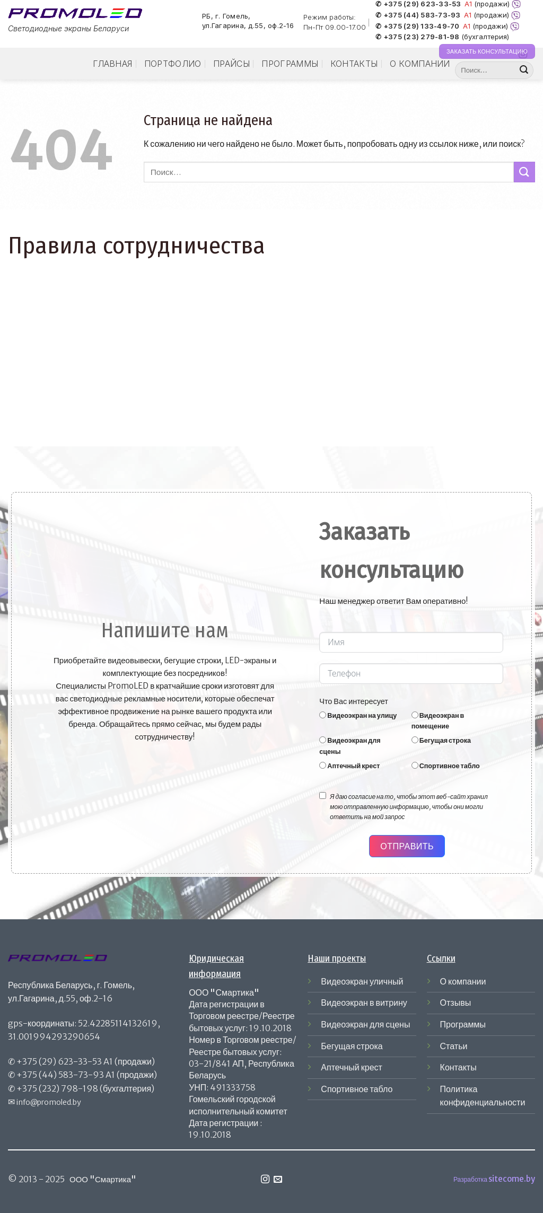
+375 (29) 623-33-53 (59, 1061)
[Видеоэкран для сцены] (322, 739)
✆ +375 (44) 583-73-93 (417, 15)
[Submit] (524, 70)
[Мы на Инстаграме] (265, 1179)
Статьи (454, 1046)
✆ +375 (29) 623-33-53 (418, 4)
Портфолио (173, 63)
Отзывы (455, 1002)
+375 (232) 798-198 (57, 1088)
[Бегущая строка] (414, 739)
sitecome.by (511, 1179)
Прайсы (231, 63)
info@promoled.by (48, 1102)
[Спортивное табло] (414, 765)
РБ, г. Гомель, (226, 16)
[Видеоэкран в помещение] (414, 714)
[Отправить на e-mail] (278, 1179)
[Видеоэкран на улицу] (322, 714)
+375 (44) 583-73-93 (60, 1074)
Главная (112, 63)
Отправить (407, 846)
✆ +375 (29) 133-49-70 (417, 26)
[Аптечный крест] (322, 765)
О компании (420, 63)
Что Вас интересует (353, 701)
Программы (289, 63)
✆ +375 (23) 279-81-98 (417, 37)
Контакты (354, 63)
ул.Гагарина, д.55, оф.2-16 (248, 26)
